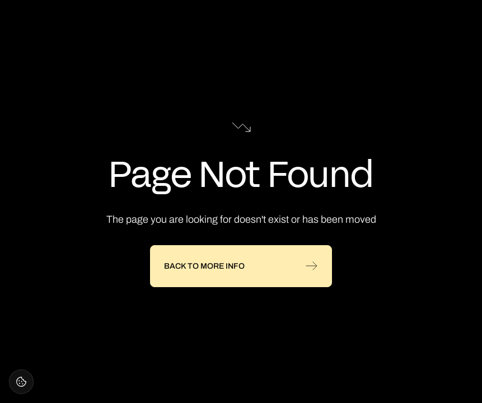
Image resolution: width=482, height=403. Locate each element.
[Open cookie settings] (21, 381)
